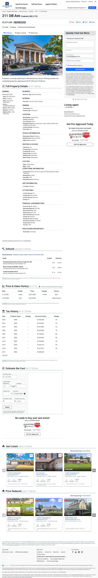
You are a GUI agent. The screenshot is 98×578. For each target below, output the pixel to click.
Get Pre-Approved (80, 144)
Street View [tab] (33, 33)
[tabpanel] (32, 55)
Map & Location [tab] (20, 33)
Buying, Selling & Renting (73, 1)
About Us (84, 1)
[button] (92, 7)
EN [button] (95, 1)
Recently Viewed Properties (77, 8)
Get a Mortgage (21, 8)
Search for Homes (22, 4)
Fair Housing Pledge (52, 561)
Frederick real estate (13, 545)
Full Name (69, 50)
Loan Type (15, 391)
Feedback (39, 552)
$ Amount (19, 383)
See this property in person (74, 65)
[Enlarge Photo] (60, 37)
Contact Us (48, 552)
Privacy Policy (41, 554)
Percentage (6, 383)
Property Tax (20, 398)
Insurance (7, 398)
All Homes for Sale (7, 552)
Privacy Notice (71, 94)
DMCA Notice (41, 561)
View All (4, 355)
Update (7, 407)
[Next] (94, 470)
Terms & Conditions (42, 559)
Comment (71, 42)
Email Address (70, 55)
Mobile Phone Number (73, 61)
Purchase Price (7, 374)
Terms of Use (91, 93)
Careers (90, 1)
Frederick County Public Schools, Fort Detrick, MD (28, 255)
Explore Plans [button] (89, 565)
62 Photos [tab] (8, 33)
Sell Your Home (37, 4)
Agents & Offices (51, 4)
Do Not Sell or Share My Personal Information (51, 556)
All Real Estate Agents (21, 552)
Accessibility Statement (57, 559)
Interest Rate (6, 391)
